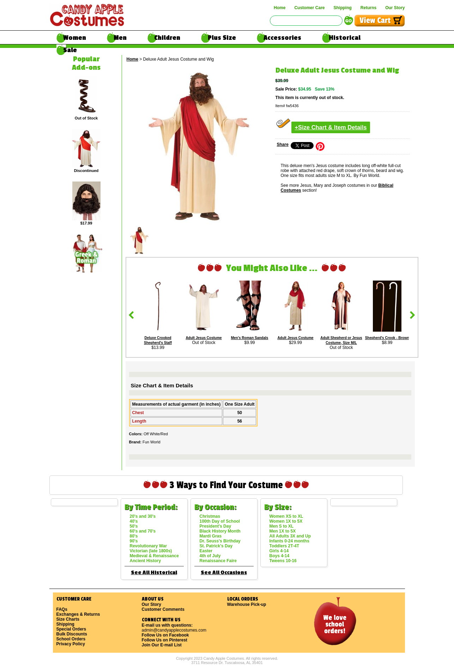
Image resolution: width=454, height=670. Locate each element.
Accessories (282, 38)
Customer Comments (163, 609)
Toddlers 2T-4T (284, 545)
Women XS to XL (286, 516)
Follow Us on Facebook (165, 635)
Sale (70, 50)
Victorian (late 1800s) (151, 550)
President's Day (215, 526)
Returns (368, 7)
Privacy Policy (70, 643)
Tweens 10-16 (283, 560)
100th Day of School (220, 521)
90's (134, 541)
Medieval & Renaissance (154, 555)
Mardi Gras (211, 536)
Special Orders (71, 629)
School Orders (71, 639)
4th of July (210, 555)
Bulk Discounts (71, 634)
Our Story (395, 7)
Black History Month (220, 531)
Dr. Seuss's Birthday (220, 541)
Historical (345, 38)
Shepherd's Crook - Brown (387, 338)
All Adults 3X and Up (290, 536)
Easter (206, 550)
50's (134, 526)
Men (120, 38)
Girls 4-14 (279, 550)
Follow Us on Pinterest (164, 640)
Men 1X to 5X (283, 531)
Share (283, 144)
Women (74, 38)
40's (134, 521)
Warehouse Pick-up (246, 604)
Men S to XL (282, 526)
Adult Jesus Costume (204, 338)
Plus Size (222, 38)
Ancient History (145, 560)
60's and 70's (143, 531)
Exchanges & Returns (78, 614)
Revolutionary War (148, 545)
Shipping (342, 7)
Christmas (210, 516)
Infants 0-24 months (289, 541)
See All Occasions (224, 572)
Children (167, 38)
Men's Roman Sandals (249, 338)
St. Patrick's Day (216, 545)
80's (134, 536)
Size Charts (67, 619)
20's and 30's (143, 516)
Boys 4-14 (280, 555)
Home (279, 7)
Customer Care (309, 7)
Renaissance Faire (218, 560)
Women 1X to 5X (286, 521)
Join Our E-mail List (162, 645)
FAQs (61, 609)
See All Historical (154, 572)
